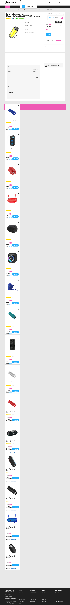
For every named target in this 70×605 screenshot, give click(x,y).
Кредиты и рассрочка (33, 597)
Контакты (20, 597)
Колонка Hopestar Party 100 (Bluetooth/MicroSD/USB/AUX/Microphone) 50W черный (11, 265)
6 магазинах (54, 45)
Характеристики (22, 54)
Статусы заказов (45, 597)
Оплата (53, 0)
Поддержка (44, 599)
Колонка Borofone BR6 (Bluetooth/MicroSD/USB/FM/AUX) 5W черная (11, 237)
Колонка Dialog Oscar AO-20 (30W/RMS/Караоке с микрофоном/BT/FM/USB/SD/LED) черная (11, 353)
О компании (21, 592)
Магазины (43, 0)
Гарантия (43, 592)
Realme (47, 6)
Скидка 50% (12, 6)
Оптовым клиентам (22, 599)
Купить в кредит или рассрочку (53, 38)
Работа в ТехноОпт (22, 601)
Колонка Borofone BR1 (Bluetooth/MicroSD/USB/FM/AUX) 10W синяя (11, 120)
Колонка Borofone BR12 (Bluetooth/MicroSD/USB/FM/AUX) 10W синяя (11, 527)
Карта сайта (44, 601)
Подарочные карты (33, 599)
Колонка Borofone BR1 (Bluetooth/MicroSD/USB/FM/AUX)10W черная (11, 498)
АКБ (63, 6)
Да (23, 6)
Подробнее (57, 29)
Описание (11, 54)
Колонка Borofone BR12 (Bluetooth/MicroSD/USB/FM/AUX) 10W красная (11, 208)
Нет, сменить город (30, 6)
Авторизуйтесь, (51, 17)
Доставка (50, 0)
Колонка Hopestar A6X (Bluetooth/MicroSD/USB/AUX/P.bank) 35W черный (11, 440)
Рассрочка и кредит (59, 0)
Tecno (51, 6)
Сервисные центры (33, 601)
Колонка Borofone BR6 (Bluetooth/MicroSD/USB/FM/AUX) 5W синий (11, 294)
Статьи (47, 0)
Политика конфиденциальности (10, 598)
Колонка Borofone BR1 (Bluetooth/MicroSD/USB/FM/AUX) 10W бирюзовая (11, 323)
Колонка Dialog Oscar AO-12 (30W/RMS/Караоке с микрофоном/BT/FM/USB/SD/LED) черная (11, 150)
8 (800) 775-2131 (59, 601)
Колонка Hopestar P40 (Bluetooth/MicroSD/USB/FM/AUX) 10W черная (11, 469)
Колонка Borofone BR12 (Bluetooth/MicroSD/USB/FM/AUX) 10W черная (11, 556)
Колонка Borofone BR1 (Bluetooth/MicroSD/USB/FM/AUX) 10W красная (11, 411)
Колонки (56, 6)
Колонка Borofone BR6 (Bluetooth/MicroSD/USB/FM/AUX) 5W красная (11, 179)
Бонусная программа (33, 592)
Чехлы (60, 6)
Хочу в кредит (59, 40)
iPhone (17, 6)
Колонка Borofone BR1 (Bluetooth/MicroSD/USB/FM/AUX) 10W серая (11, 382)
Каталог (7, 6)
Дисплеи (43, 6)
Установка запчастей (45, 594)
